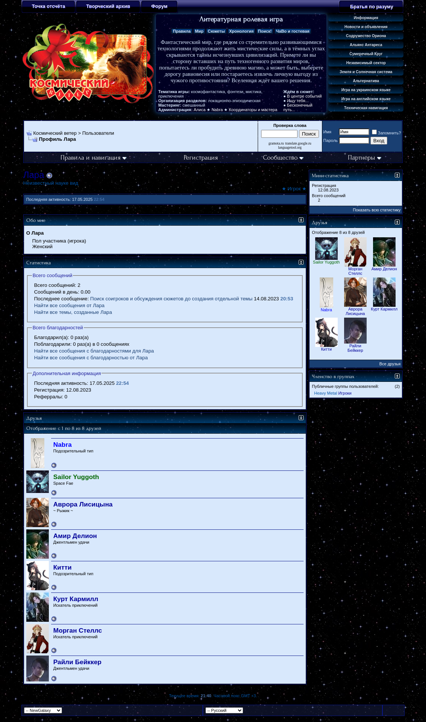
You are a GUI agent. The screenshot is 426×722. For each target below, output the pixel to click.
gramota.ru (276, 143)
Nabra (217, 109)
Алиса (200, 109)
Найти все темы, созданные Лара (73, 312)
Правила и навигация (93, 157)
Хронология (241, 31)
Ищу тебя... (298, 100)
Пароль (330, 140)
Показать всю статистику (376, 210)
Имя (327, 132)
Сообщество (283, 157)
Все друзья (390, 364)
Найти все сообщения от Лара (69, 305)
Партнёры (364, 157)
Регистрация (201, 157)
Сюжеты (216, 31)
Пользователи (98, 133)
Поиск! (265, 31)
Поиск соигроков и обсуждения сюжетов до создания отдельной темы (171, 298)
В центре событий (304, 96)
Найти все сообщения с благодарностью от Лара (91, 357)
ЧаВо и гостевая (293, 31)
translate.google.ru (298, 143)
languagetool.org (290, 147)
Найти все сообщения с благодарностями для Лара (94, 351)
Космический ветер (55, 133)
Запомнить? (386, 133)
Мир (199, 31)
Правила (181, 31)
